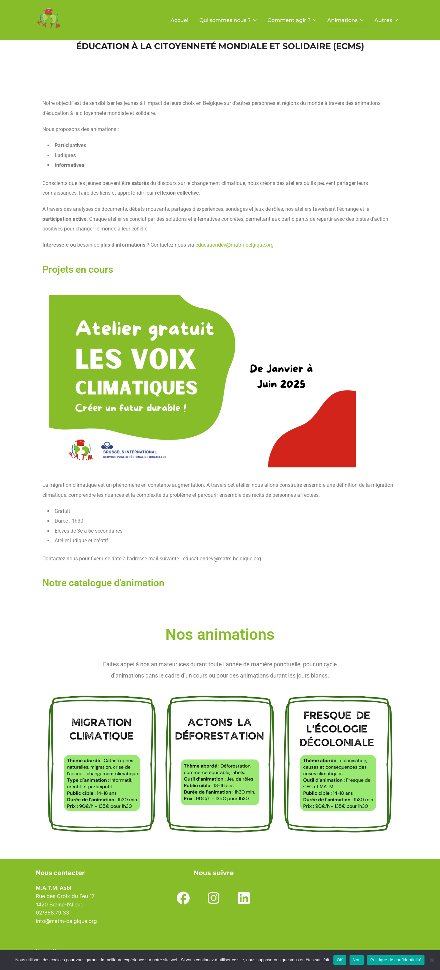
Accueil (180, 20)
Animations (346, 20)
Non (357, 959)
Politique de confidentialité (395, 959)
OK (340, 959)
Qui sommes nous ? (228, 20)
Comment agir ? (292, 20)
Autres (386, 20)
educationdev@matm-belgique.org (234, 245)
